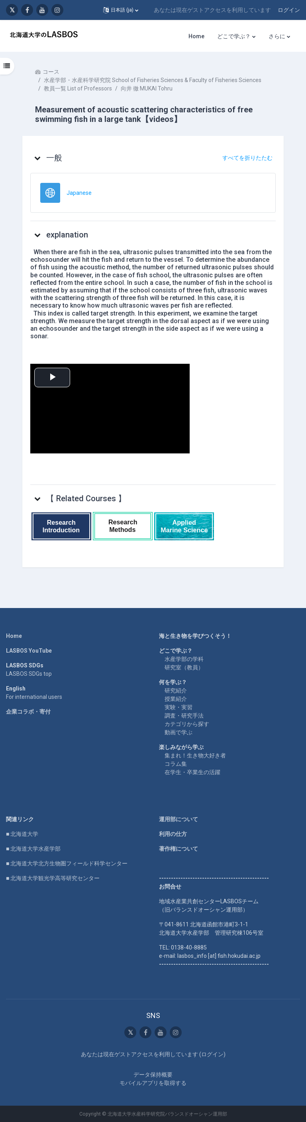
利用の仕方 (173, 834)
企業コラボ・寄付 (28, 711)
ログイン (289, 10)
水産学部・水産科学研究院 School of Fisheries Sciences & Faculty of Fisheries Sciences (152, 80)
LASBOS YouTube (29, 650)
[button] (120, 10)
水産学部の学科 (184, 659)
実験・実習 (178, 707)
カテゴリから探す (187, 724)
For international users (34, 697)
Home (14, 636)
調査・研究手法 (184, 715)
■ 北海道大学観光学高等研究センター (53, 878)
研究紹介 (176, 690)
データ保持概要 (153, 1074)
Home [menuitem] (196, 36)
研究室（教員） (184, 667)
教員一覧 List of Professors (78, 88)
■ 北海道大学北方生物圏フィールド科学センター (67, 863)
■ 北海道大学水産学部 (33, 848)
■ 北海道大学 (22, 834)
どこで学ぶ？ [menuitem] (234, 36)
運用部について (178, 819)
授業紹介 (176, 699)
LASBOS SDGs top (29, 674)
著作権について (178, 848)
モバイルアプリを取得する (153, 1083)
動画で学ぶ (178, 732)
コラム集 (176, 764)
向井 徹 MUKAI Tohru (147, 88)
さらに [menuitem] (277, 36)
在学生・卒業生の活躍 (192, 772)
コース (51, 72)
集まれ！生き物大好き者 (195, 755)
